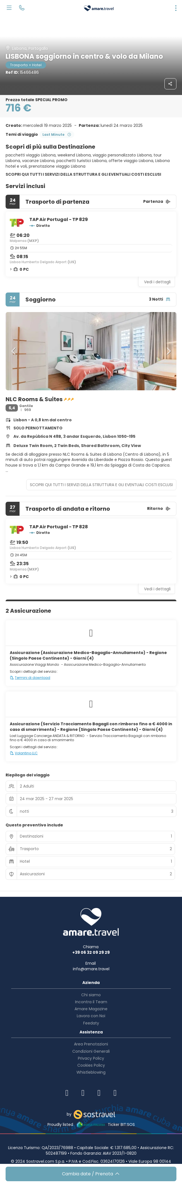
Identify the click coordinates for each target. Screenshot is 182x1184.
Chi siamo (91, 995)
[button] (14, 351)
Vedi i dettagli (157, 282)
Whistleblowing (91, 1072)
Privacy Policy (91, 1058)
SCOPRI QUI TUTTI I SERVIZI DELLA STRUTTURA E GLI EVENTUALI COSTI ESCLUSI (83, 174)
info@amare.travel (91, 969)
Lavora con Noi (91, 1016)
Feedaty (91, 1023)
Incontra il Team (91, 1002)
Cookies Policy (91, 1065)
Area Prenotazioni (91, 1044)
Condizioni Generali (91, 1051)
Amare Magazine (91, 1009)
